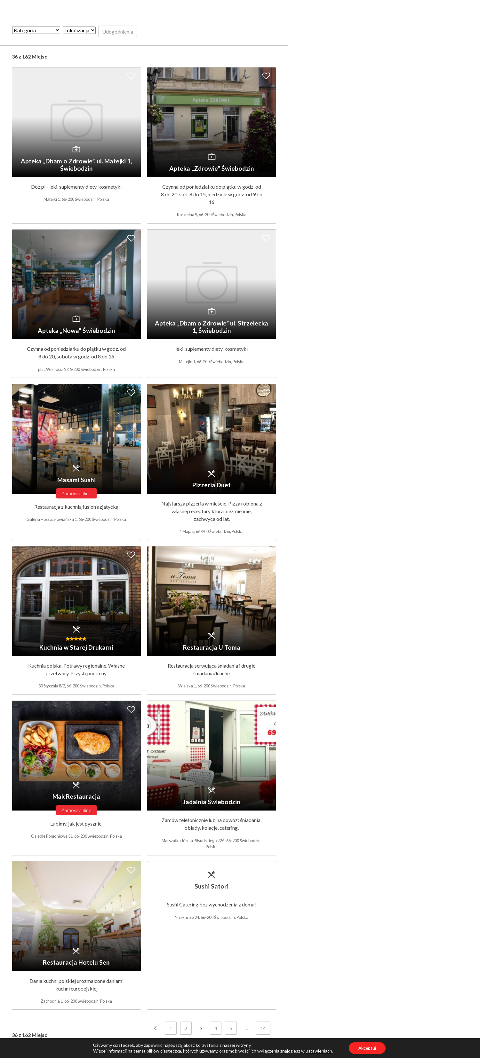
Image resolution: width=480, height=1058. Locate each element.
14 (263, 1029)
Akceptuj (367, 1048)
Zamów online (76, 493)
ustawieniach (318, 1051)
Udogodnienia (117, 31)
